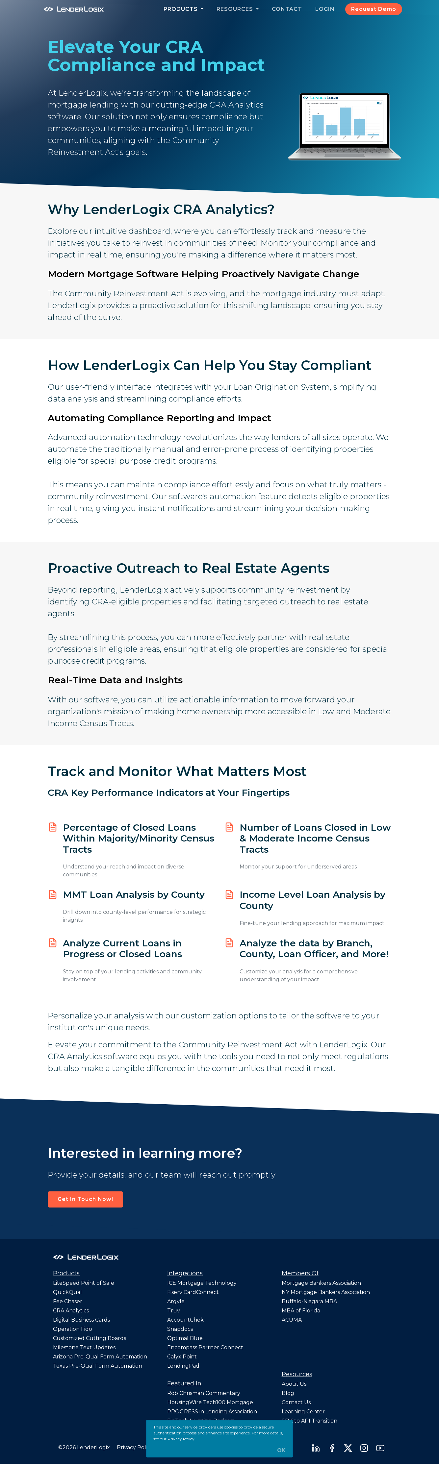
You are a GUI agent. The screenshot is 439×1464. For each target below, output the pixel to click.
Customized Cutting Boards (89, 1338)
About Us (294, 1384)
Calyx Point (182, 1357)
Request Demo (373, 9)
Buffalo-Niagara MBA (309, 1301)
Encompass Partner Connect (205, 1347)
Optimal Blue (185, 1338)
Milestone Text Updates (84, 1347)
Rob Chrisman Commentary (203, 1393)
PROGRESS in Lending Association (212, 1411)
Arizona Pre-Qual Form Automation (100, 1357)
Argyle (176, 1301)
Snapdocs (180, 1329)
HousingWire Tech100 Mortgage (210, 1402)
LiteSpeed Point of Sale (83, 1283)
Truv (173, 1310)
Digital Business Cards (81, 1320)
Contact (287, 9)
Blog (288, 1393)
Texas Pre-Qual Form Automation (97, 1366)
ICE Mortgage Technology (202, 1283)
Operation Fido (72, 1329)
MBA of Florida (301, 1310)
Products (181, 9)
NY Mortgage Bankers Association (326, 1292)
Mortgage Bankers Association (321, 1283)
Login (325, 9)
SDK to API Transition (309, 1421)
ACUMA (292, 1320)
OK (281, 1450)
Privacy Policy (135, 1447)
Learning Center (303, 1411)
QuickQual (67, 1292)
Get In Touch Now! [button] (85, 1199)
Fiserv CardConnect (193, 1292)
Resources (236, 9)
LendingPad (183, 1366)
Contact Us (296, 1402)
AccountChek (185, 1320)
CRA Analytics (71, 1310)
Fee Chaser (67, 1301)
